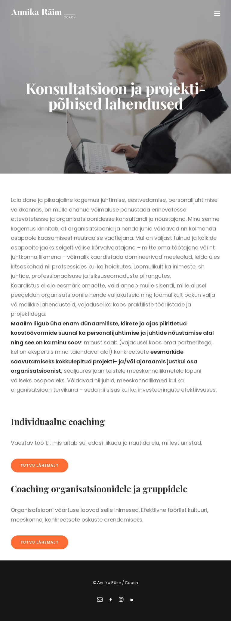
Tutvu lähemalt (39, 465)
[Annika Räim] (43, 13)
